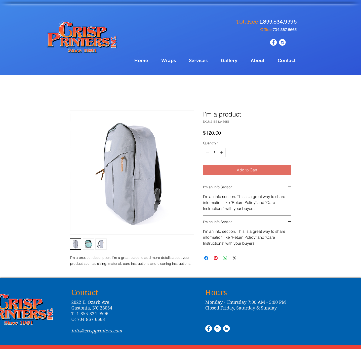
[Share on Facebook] (206, 258)
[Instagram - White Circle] (282, 42)
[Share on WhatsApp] (225, 258)
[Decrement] (207, 152)
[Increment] (222, 152)
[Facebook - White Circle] (208, 328)
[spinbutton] (214, 152)
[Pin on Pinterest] (216, 258)
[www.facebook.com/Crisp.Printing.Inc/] (273, 42)
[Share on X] (235, 258)
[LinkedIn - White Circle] (226, 328)
